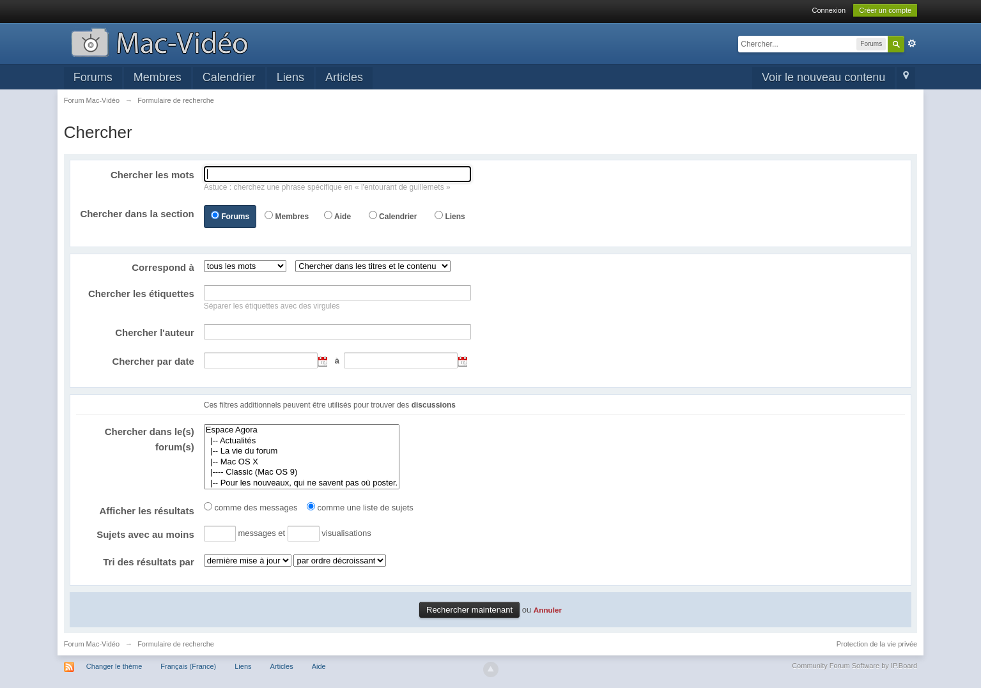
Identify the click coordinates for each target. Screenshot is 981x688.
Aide (342, 216)
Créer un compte (885, 10)
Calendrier (229, 77)
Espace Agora (302, 430)
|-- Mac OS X (302, 462)
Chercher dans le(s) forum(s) (149, 439)
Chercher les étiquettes (141, 293)
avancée (912, 43)
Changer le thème (114, 666)
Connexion (829, 10)
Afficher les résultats (146, 510)
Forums (92, 77)
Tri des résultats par (148, 561)
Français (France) (188, 666)
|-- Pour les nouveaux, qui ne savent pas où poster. (302, 483)
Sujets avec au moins (145, 534)
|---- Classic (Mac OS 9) (302, 472)
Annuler (548, 610)
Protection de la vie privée (877, 644)
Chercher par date (153, 361)
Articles (344, 77)
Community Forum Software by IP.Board (854, 665)
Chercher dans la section (137, 213)
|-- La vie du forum (302, 451)
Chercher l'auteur (154, 332)
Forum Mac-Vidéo (92, 644)
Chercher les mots (152, 174)
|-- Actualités (302, 441)
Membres (158, 77)
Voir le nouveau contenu (823, 77)
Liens (290, 77)
